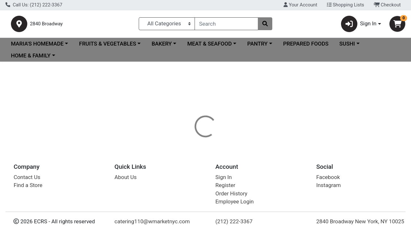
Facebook (328, 177)
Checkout (387, 5)
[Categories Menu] (167, 25)
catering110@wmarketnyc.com (152, 221)
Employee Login (234, 201)
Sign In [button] (359, 25)
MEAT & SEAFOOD (209, 46)
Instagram (328, 185)
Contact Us (26, 177)
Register (225, 185)
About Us (126, 177)
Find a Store (27, 185)
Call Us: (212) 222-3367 (33, 5)
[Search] (226, 25)
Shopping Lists (345, 5)
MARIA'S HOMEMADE (37, 46)
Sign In (223, 177)
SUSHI (347, 46)
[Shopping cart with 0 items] (397, 25)
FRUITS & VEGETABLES (107, 46)
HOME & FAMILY (30, 58)
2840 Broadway (65, 25)
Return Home (205, 107)
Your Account (300, 5)
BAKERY (162, 46)
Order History (231, 193)
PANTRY (257, 46)
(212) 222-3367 (234, 221)
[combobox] (226, 25)
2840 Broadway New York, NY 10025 (360, 221)
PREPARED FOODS (305, 46)
